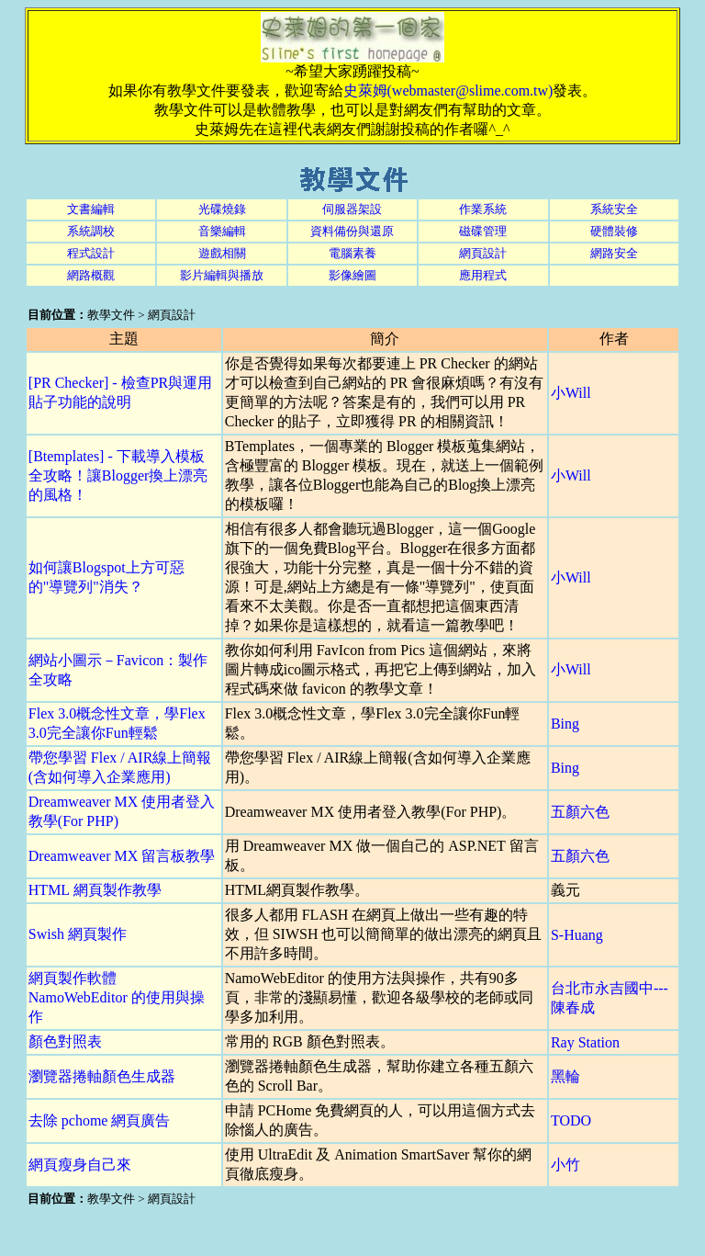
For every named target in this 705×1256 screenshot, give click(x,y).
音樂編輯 (222, 231)
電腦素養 (352, 253)
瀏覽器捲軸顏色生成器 (101, 1076)
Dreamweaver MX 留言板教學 (122, 856)
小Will (571, 393)
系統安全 (614, 209)
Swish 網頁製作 (77, 934)
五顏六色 (580, 812)
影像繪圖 (352, 275)
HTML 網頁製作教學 (95, 890)
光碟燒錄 (222, 209)
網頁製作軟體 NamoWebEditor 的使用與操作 (116, 997)
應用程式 (483, 275)
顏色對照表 (65, 1041)
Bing (565, 723)
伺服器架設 (352, 209)
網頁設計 (483, 253)
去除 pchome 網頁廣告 (99, 1120)
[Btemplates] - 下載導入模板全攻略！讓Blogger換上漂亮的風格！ (118, 475)
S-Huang (577, 935)
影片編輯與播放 (221, 275)
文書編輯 (91, 209)
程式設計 (91, 253)
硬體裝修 (614, 231)
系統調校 (91, 231)
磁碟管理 (483, 231)
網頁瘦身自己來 (79, 1164)
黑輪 (565, 1076)
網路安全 (614, 253)
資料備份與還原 (352, 231)
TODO (571, 1120)
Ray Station (585, 1042)
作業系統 (483, 209)
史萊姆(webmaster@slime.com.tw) (448, 90)
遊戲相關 (222, 253)
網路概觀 (91, 275)
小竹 (565, 1164)
